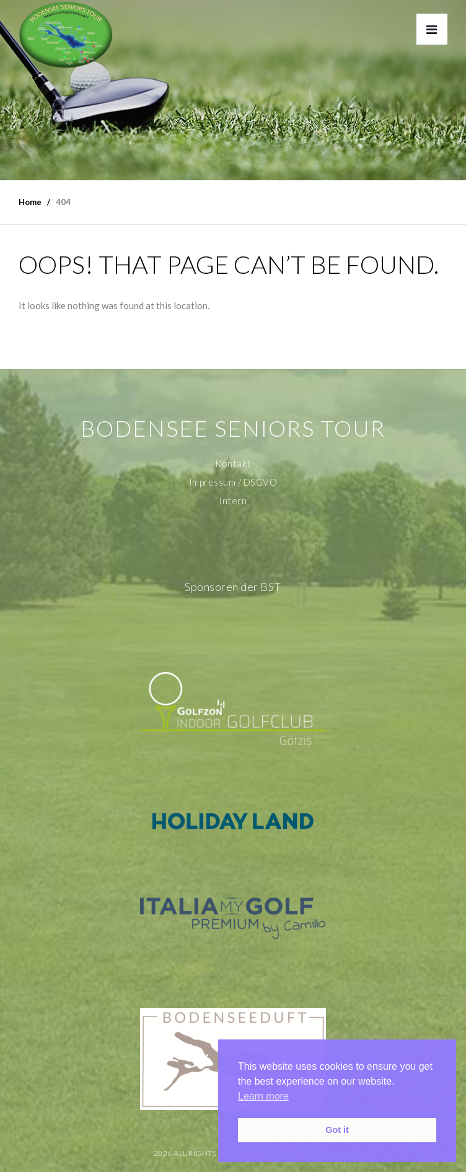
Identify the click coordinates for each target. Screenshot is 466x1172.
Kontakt (233, 463)
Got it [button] (337, 1130)
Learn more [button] (263, 1096)
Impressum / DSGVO (233, 482)
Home (30, 202)
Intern (233, 500)
